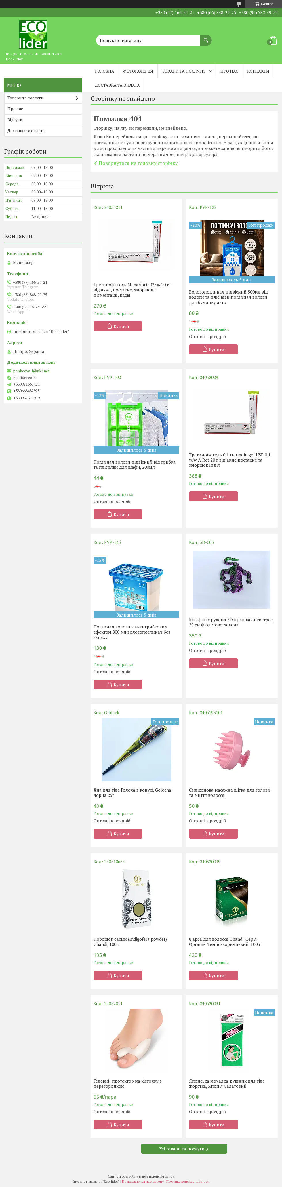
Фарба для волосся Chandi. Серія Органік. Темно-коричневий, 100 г (225, 941)
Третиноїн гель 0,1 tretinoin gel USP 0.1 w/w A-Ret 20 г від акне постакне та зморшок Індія (229, 460)
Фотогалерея (138, 71)
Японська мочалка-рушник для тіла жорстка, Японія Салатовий (227, 1083)
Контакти (258, 71)
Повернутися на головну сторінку (138, 163)
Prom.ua (167, 1176)
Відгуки (14, 119)
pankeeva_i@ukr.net (31, 371)
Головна (104, 71)
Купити (121, 326)
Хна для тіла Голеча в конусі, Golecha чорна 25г (132, 792)
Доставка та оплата (117, 85)
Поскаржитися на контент (143, 1181)
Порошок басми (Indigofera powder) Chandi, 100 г (130, 941)
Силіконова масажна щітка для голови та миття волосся (229, 792)
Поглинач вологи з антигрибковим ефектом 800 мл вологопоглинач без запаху (132, 632)
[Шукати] (206, 37)
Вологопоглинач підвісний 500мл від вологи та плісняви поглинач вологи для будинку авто (228, 297)
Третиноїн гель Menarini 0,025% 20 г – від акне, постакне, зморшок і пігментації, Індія (133, 290)
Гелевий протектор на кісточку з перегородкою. (128, 1083)
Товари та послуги (183, 71)
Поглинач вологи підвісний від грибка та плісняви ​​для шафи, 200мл (135, 464)
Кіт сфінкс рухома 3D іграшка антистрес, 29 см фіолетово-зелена (231, 622)
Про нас (229, 71)
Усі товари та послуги (182, 1149)
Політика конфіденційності (188, 1181)
